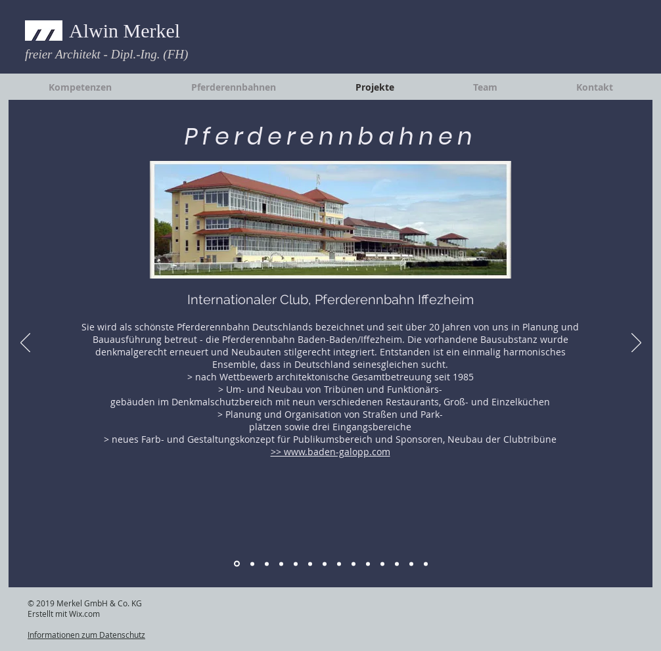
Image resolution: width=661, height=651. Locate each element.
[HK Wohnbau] (426, 564)
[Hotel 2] (339, 564)
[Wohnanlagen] (397, 564)
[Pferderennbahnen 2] (252, 564)
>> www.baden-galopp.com (330, 451)
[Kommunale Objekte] (368, 564)
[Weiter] (636, 343)
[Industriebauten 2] (296, 564)
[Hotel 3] (353, 564)
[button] (330, 220)
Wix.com (84, 613)
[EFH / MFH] (411, 564)
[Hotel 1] (325, 564)
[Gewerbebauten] (382, 564)
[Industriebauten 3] (310, 564)
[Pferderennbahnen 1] (237, 564)
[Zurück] (25, 343)
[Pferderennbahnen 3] (267, 564)
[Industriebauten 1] (281, 564)
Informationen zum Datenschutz (86, 634)
